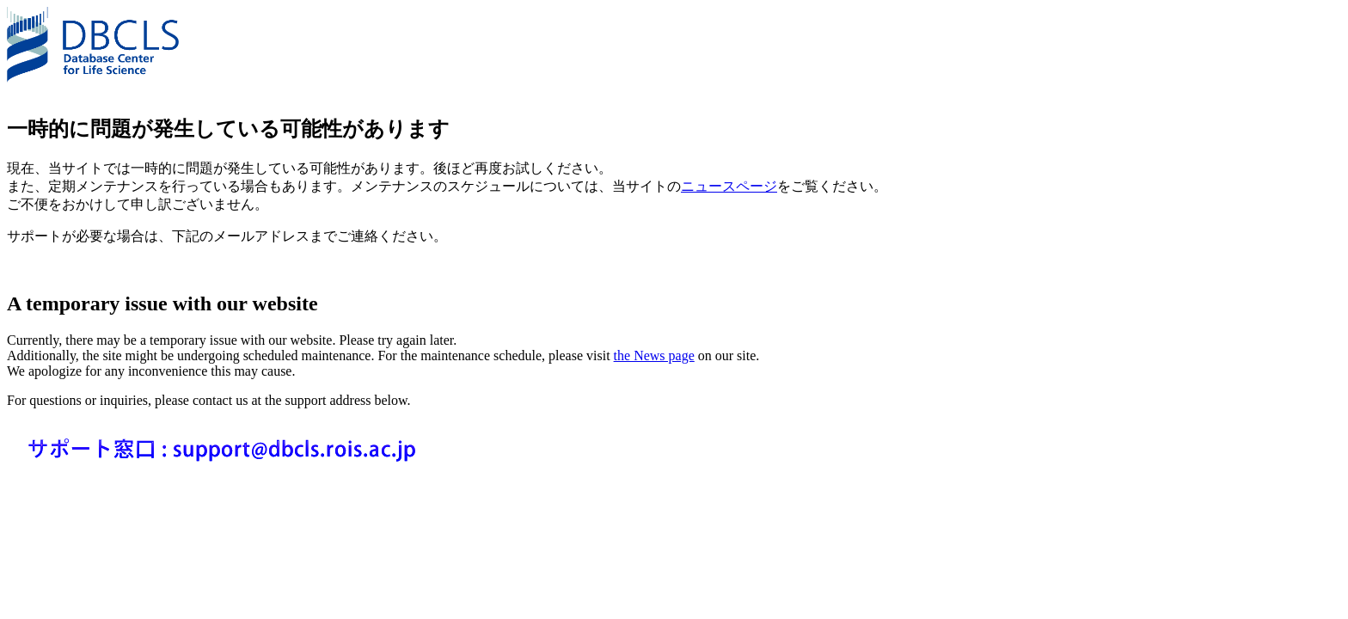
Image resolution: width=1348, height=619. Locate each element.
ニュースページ (729, 186)
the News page (654, 355)
